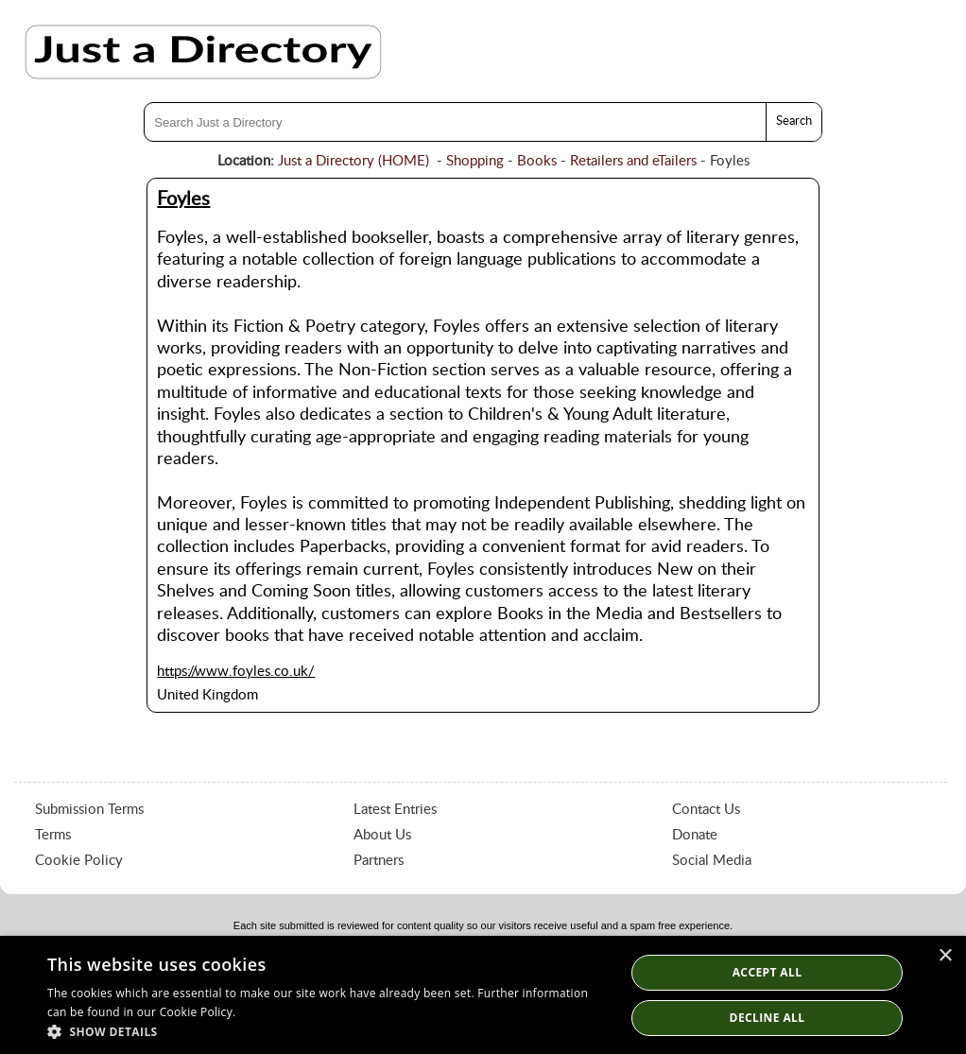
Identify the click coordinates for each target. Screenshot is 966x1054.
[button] (327, 1031)
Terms (53, 835)
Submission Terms (89, 810)
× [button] (945, 956)
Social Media (711, 861)
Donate (694, 835)
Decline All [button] (767, 1018)
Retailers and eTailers (633, 161)
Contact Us (706, 810)
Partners (379, 861)
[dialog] (483, 995)
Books (537, 161)
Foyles (183, 199)
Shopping (475, 161)
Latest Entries (395, 810)
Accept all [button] (767, 972)
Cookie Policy (79, 861)
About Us (382, 835)
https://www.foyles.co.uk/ (236, 672)
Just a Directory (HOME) (353, 161)
